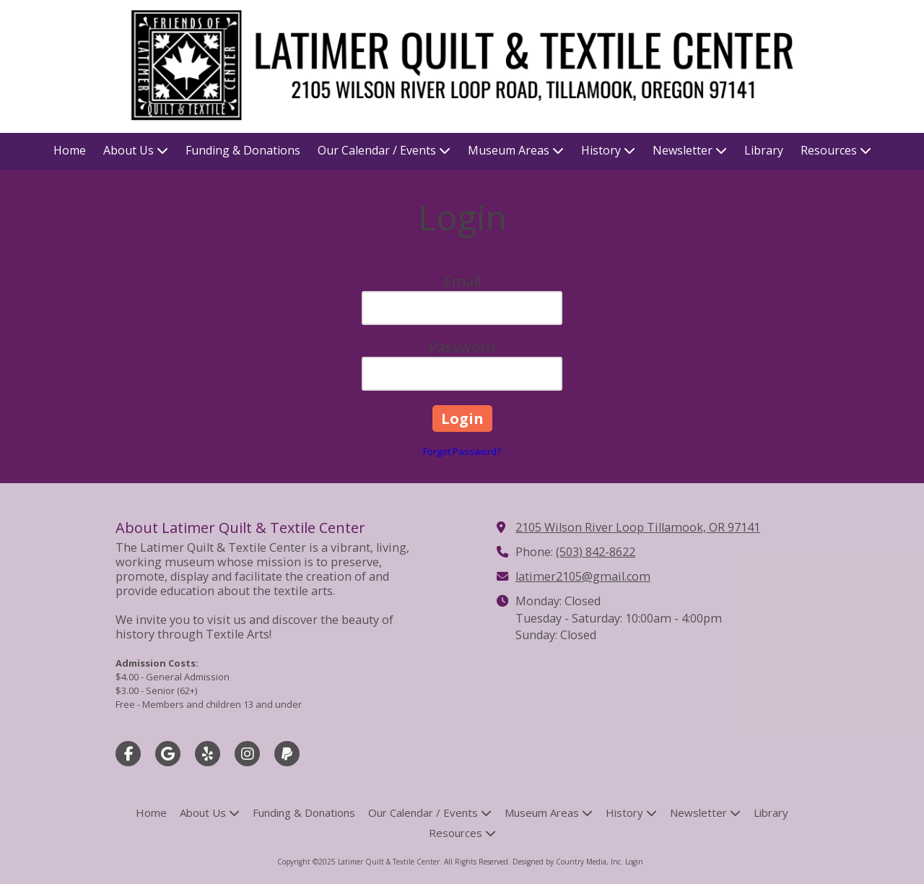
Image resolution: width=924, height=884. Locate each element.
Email (462, 281)
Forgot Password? (462, 451)
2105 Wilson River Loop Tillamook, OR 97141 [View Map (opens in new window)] (637, 527)
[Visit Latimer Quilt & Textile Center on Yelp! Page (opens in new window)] (207, 753)
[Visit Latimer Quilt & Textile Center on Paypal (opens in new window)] (287, 753)
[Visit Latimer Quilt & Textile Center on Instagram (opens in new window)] (247, 753)
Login (634, 862)
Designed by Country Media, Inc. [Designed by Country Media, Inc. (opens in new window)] (569, 862)
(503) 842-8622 (595, 552)
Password (462, 347)
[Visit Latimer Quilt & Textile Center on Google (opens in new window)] (167, 753)
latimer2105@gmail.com (582, 576)
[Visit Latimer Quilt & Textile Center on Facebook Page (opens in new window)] (128, 753)
